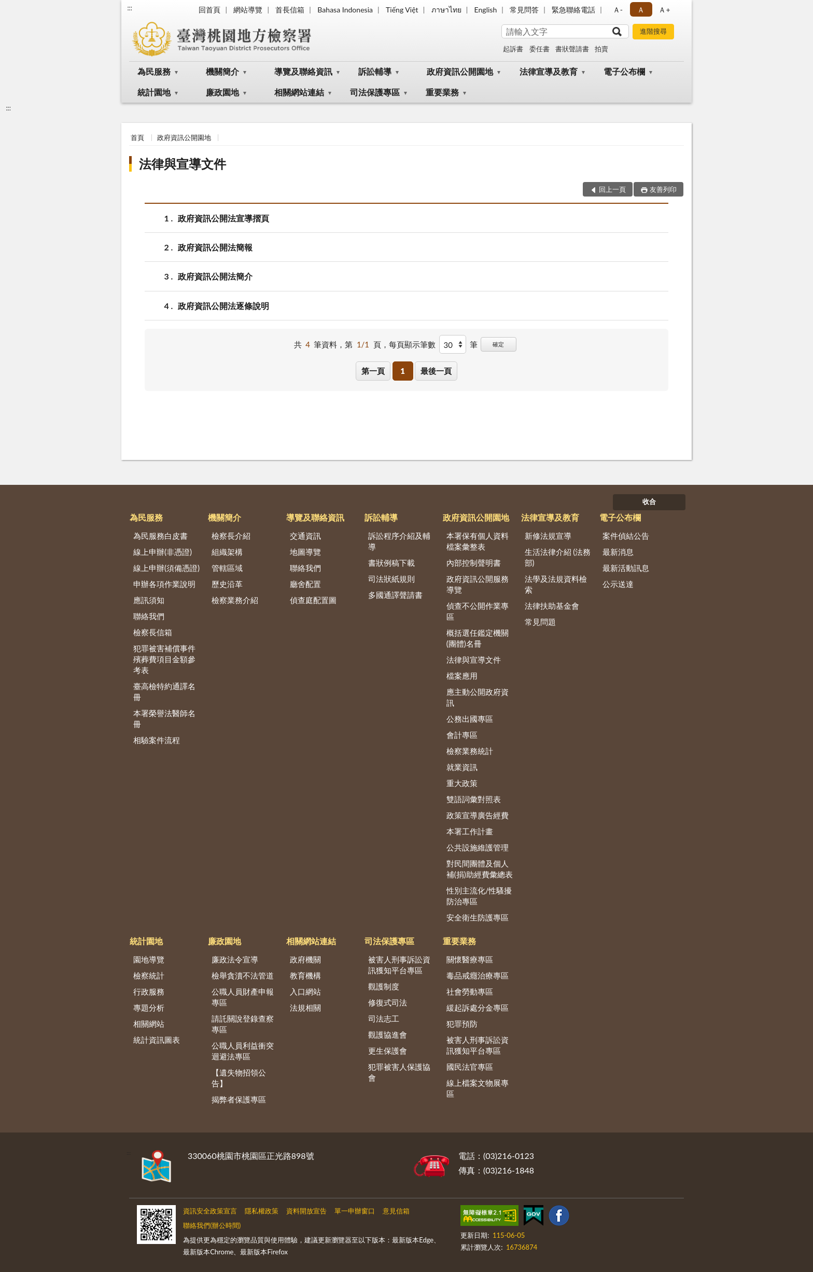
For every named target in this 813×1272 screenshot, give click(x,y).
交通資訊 (305, 535)
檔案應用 (462, 675)
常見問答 (524, 9)
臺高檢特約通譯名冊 (164, 691)
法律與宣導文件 (182, 163)
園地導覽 (148, 959)
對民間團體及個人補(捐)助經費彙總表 (479, 869)
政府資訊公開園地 (460, 71)
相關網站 (148, 1023)
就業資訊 (462, 767)
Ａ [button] (640, 9)
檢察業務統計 (469, 751)
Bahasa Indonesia (345, 9)
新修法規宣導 (548, 535)
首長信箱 (289, 9)
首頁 (137, 137)
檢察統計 (148, 975)
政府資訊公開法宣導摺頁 (223, 218)
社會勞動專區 (469, 991)
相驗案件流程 (156, 740)
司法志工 (383, 1018)
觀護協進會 (387, 1034)
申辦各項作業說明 (164, 584)
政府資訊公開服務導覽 (477, 584)
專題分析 (148, 1007)
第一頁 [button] (373, 370)
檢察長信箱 (152, 632)
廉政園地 (222, 92)
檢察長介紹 (231, 535)
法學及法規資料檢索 (556, 584)
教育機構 (305, 975)
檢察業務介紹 (235, 600)
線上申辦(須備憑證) (166, 567)
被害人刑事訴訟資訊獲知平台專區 (399, 965)
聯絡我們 (148, 616)
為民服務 (154, 71)
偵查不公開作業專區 (477, 611)
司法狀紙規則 (391, 578)
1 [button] (402, 370)
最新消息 (618, 551)
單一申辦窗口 (354, 1211)
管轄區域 (227, 567)
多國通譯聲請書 (395, 594)
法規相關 (305, 1007)
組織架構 (227, 551)
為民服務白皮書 (160, 535)
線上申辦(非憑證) (162, 551)
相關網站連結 (299, 92)
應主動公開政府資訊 (477, 697)
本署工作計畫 (469, 831)
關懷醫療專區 (469, 959)
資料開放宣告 (306, 1211)
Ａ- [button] (618, 9)
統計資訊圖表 (156, 1039)
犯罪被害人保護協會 (399, 1072)
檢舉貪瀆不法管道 (243, 975)
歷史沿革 (227, 584)
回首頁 (209, 9)
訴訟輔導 (374, 71)
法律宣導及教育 (549, 71)
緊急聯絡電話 (573, 9)
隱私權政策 (261, 1211)
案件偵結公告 (625, 535)
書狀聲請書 (572, 49)
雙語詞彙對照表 (473, 799)
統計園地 (154, 92)
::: (129, 8)
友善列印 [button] (663, 189)
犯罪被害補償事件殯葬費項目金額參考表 (164, 659)
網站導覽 (247, 9)
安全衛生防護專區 (477, 917)
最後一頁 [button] (436, 370)
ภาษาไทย (446, 9)
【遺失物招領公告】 (239, 1078)
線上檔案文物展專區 (477, 1088)
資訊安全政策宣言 (210, 1211)
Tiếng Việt (402, 9)
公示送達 (618, 584)
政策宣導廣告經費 (477, 815)
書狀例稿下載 (391, 562)
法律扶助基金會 (552, 605)
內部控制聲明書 (473, 562)
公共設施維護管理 (477, 847)
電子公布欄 (624, 71)
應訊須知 (148, 600)
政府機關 (305, 959)
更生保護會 (387, 1050)
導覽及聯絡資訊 (303, 71)
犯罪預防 (462, 1023)
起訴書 (513, 49)
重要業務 (442, 92)
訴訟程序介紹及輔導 (399, 541)
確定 (498, 344)
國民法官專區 (469, 1066)
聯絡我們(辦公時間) (212, 1225)
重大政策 (462, 783)
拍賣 (601, 49)
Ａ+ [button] (664, 9)
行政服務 (148, 991)
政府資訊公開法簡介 (215, 276)
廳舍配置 (305, 584)
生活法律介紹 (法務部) (558, 557)
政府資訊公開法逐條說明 (223, 306)
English (485, 9)
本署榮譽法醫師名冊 (164, 718)
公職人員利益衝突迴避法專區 (243, 1051)
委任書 (539, 49)
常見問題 (540, 621)
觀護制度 (383, 986)
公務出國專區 (469, 718)
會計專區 (462, 734)
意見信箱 (396, 1211)
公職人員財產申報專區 (243, 997)
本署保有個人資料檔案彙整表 (477, 541)
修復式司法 (387, 1002)
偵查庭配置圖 (313, 600)
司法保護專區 (375, 92)
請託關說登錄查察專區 (243, 1024)
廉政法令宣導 (235, 959)
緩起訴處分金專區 (477, 1007)
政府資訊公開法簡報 (215, 247)
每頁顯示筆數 (412, 344)
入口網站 (305, 991)
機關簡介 (222, 71)
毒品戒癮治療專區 (477, 975)
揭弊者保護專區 (239, 1099)
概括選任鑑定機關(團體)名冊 (477, 638)
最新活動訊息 (625, 567)
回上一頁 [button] (612, 189)
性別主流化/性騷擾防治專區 (479, 896)
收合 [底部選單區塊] (649, 501)
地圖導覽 (305, 551)
